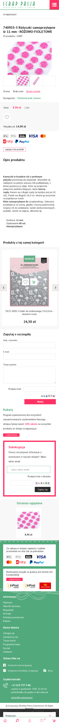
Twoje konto (9, 640)
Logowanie (29, 720)
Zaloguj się (8, 633)
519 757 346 (21, 685)
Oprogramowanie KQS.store (19, 711)
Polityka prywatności (13, 617)
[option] (29, 56)
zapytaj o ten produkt (14, 149)
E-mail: (6, 351)
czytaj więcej (11, 435)
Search (17, 720)
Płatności (7, 602)
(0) (53, 720)
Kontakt (7, 613)
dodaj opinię (33, 91)
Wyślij (40, 401)
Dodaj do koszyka (33, 281)
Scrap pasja (25, 5)
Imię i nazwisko (10, 340)
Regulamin (8, 609)
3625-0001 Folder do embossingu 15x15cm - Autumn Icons (29, 312)
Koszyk (6, 648)
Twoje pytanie (9, 364)
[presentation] (3, 287)
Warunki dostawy (11, 606)
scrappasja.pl (10, 14)
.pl (48, 711)
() (41, 719)
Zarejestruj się (10, 636)
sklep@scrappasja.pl (22, 697)
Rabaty (6, 620)
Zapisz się (43, 489)
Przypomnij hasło (11, 644)
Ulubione (7, 651)
